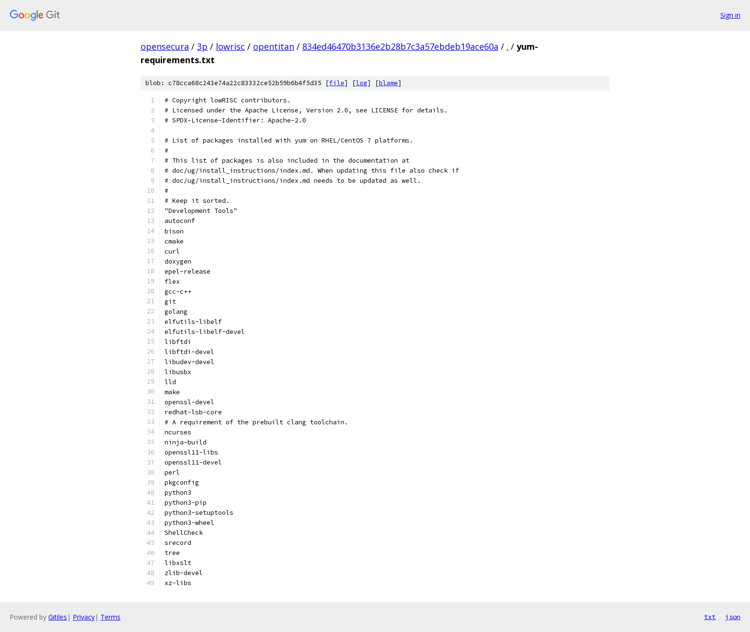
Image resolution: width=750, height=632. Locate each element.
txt (710, 616)
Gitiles (57, 616)
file (336, 83)
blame (388, 83)
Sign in (730, 15)
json (732, 616)
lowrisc (230, 46)
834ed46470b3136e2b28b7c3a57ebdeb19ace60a (400, 46)
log (361, 83)
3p (202, 46)
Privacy (84, 616)
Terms (110, 616)
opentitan (273, 46)
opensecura (165, 46)
